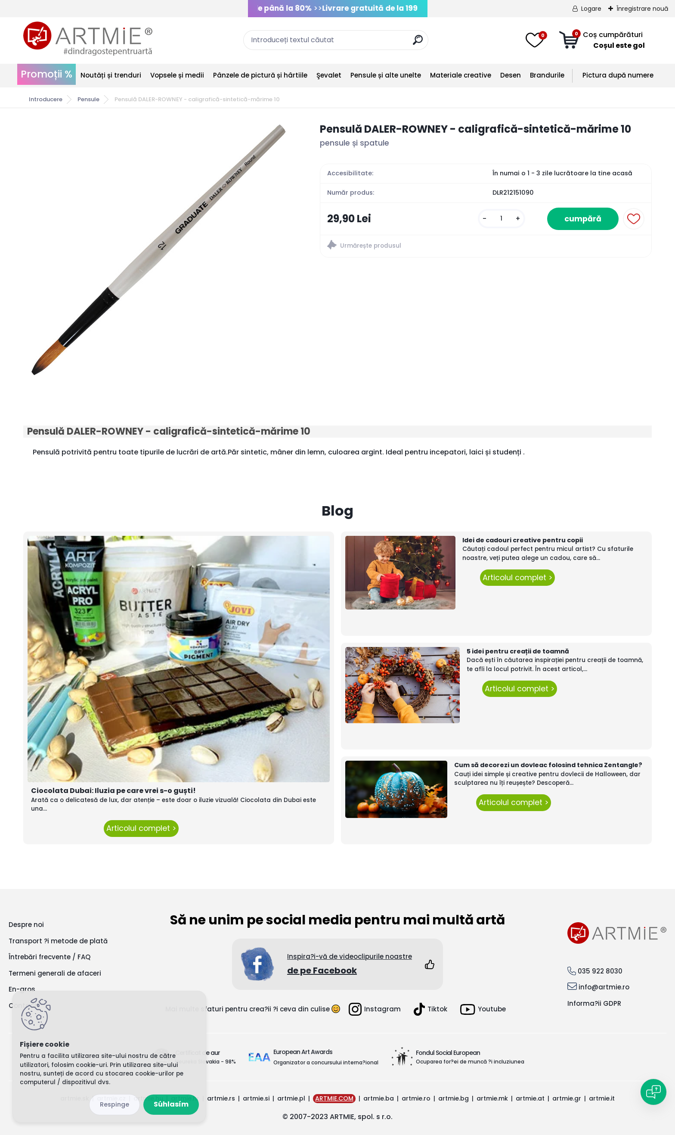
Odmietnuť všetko (114, 1104)
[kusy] (501, 218)
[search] (418, 43)
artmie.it (602, 1098)
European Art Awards (302, 1052)
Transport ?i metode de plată (58, 940)
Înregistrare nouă (642, 8)
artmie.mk (492, 1098)
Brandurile (547, 75)
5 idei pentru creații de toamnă (518, 651)
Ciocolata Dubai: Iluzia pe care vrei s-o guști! (113, 791)
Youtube (483, 1009)
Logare (591, 8)
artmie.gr (566, 1098)
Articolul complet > (141, 828)
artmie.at (530, 1098)
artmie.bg (453, 1098)
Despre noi (26, 924)
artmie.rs (221, 1098)
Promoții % (46, 74)
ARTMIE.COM (334, 1098)
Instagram (375, 1009)
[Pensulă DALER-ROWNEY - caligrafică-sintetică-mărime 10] (158, 250)
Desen (510, 75)
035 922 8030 (600, 971)
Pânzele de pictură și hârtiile (260, 75)
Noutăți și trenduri (111, 75)
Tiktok (430, 1009)
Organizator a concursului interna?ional (325, 1062)
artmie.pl (291, 1098)
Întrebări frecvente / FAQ (49, 956)
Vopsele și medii (177, 75)
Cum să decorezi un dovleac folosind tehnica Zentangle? (548, 765)
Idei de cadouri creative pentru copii (522, 540)
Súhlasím (171, 1104)
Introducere (45, 99)
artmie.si (256, 1098)
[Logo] (87, 38)
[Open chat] (653, 1092)
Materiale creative (460, 75)
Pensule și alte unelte (385, 75)
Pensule (88, 99)
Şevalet (328, 75)
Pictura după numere (617, 75)
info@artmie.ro (604, 987)
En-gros (22, 989)
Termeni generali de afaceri (55, 973)
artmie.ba (378, 1098)
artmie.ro (416, 1098)
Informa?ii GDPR (594, 1003)
